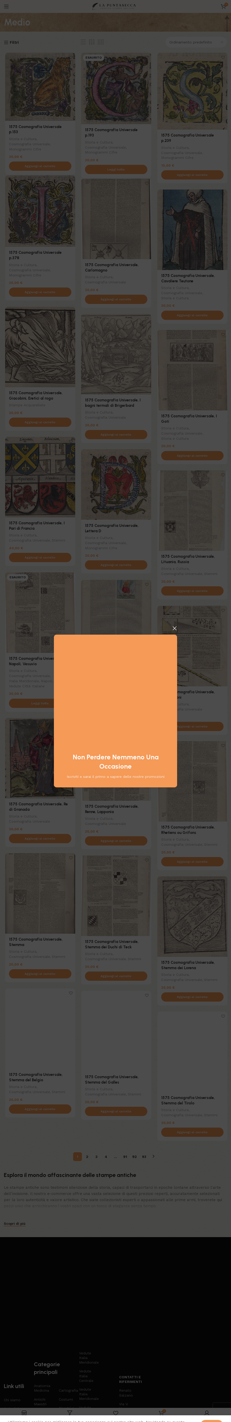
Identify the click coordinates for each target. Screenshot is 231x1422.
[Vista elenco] (83, 42)
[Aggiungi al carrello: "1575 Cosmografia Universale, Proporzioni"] (191, 727)
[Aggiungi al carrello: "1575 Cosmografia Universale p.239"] (191, 176)
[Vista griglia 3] (91, 42)
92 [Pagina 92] (134, 1154)
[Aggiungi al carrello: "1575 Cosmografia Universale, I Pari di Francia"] (39, 558)
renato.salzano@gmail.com (126, 1345)
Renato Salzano (126, 1315)
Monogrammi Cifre (24, 144)
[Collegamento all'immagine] (48, 1254)
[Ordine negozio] (196, 42)
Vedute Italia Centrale (86, 1298)
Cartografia (66, 1313)
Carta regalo (14, 1354)
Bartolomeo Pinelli (44, 1351)
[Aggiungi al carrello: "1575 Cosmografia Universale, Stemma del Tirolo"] (191, 1133)
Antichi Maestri (40, 1324)
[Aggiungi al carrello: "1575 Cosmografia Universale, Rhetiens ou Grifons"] (191, 862)
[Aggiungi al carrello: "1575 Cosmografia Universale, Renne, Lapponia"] (115, 842)
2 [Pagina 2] (87, 1154)
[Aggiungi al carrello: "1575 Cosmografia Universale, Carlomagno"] (115, 300)
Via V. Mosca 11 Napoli (126, 1331)
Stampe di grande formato (86, 1355)
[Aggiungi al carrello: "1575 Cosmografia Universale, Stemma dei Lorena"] (191, 998)
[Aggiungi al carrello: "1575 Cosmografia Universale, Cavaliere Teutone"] (191, 316)
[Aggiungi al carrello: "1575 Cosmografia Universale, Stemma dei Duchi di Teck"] (115, 977)
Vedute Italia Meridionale (86, 1280)
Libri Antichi (64, 1346)
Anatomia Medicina (42, 1311)
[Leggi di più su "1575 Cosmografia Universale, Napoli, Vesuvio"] (39, 704)
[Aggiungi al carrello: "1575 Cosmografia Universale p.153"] (39, 161)
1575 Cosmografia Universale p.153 (39, 127)
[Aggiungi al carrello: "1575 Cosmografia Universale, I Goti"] (191, 456)
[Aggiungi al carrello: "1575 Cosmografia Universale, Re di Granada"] (39, 839)
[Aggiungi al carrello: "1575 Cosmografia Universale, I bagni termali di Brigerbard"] (115, 435)
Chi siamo (12, 1322)
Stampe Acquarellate (26, 406)
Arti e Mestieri (40, 1337)
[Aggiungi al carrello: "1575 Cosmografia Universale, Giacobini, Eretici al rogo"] (39, 423)
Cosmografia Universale (28, 139)
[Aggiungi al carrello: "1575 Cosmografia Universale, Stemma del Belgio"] (39, 1110)
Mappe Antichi (65, 1360)
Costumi (66, 1322)
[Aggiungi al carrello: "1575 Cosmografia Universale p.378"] (39, 293)
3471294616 (126, 1353)
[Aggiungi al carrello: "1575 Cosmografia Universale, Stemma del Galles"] (115, 1112)
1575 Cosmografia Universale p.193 (115, 130)
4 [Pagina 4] (106, 1154)
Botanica (41, 1362)
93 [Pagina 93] (144, 1154)
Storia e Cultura (21, 134)
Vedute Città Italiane (25, 687)
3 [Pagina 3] (96, 1154)
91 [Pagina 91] (125, 1154)
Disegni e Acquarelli (66, 1333)
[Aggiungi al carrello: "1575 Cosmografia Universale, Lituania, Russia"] (191, 592)
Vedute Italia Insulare (85, 1335)
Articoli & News (12, 1333)
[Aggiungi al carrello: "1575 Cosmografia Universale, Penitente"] (115, 706)
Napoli (45, 682)
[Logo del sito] (115, 6)
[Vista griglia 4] (101, 42)
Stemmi (58, 541)
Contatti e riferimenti (126, 1302)
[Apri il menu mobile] (6, 6)
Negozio (11, 1345)
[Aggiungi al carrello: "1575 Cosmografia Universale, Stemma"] (39, 974)
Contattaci (13, 1362)
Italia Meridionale (23, 682)
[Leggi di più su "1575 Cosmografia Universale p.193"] (115, 165)
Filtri (14, 42)
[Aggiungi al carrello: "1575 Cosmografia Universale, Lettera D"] (115, 566)
